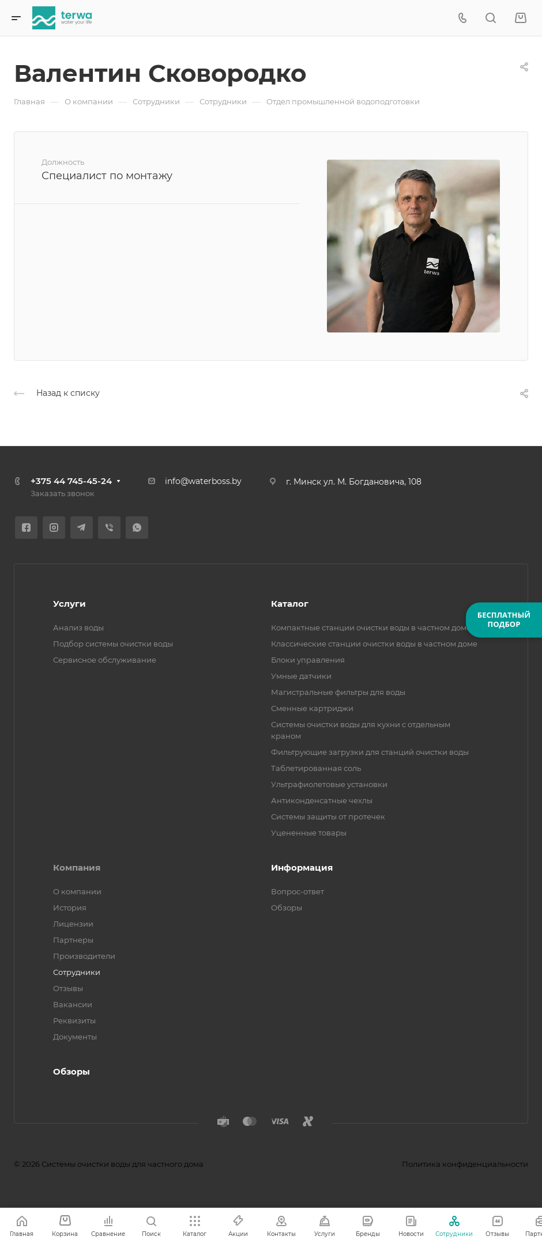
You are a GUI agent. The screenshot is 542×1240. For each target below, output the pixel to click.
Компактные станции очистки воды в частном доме (371, 627)
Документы (75, 1036)
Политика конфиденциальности (465, 1164)
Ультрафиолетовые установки (329, 784)
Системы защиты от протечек (328, 816)
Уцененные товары (309, 832)
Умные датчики (301, 676)
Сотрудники (76, 972)
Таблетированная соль (316, 768)
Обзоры (286, 907)
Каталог (289, 603)
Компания (76, 867)
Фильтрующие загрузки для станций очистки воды (370, 752)
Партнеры (73, 939)
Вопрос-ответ (297, 891)
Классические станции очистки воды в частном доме (374, 643)
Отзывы (68, 988)
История (69, 907)
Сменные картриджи (312, 708)
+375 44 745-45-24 (71, 480)
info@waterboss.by (203, 481)
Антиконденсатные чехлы (321, 800)
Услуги (69, 603)
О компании (77, 891)
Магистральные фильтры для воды (338, 692)
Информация (302, 867)
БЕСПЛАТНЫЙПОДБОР (503, 619)
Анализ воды (78, 627)
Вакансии (72, 1004)
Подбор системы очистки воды (113, 643)
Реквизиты (74, 1020)
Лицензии (73, 923)
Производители (84, 956)
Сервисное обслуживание (104, 659)
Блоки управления (308, 659)
